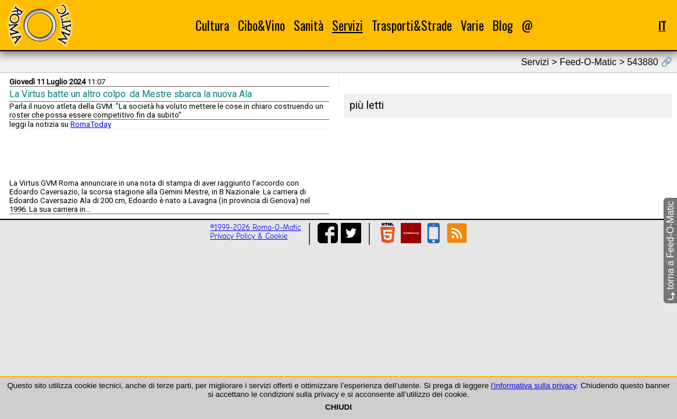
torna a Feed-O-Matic (670, 251)
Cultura (212, 25)
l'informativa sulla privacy (533, 385)
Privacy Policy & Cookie (248, 236)
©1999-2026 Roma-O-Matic (255, 227)
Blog (503, 25)
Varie (472, 25)
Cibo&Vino (261, 25)
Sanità (308, 25)
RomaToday (90, 124)
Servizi (347, 25)
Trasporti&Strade (412, 25)
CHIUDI (338, 407)
